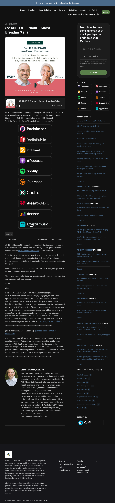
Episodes (31, 10)
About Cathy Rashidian (47, 10)
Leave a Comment (56, 239)
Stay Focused (83, 274)
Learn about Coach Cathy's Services (81, 14)
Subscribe (93, 73)
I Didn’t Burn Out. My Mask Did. (88, 126)
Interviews (82, 226)
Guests (82, 10)
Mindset (82, 408)
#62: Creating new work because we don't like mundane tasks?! (92, 255)
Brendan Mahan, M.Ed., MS (32, 370)
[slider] (35, 106)
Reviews (62, 10)
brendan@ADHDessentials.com (51, 321)
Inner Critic (82, 299)
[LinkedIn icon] (96, 461)
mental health (83, 204)
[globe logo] (22, 421)
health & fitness (84, 187)
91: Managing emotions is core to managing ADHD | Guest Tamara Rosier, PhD (92, 231)
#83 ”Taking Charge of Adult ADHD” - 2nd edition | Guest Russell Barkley (91, 238)
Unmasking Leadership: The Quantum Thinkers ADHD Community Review (90, 152)
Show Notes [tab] (12, 239)
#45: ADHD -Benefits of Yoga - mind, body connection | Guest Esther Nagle (92, 197)
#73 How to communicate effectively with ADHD (92, 304)
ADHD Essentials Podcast (28, 251)
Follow (105, 12)
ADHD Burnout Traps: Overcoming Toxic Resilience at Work (91, 145)
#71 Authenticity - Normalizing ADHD (90, 215)
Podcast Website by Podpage (39, 500)
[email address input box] (93, 56)
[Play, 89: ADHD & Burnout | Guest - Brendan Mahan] (17, 106)
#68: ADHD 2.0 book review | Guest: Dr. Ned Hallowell (92, 279)
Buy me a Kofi (93, 10)
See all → (80, 181)
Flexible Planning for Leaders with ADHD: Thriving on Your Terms (92, 167)
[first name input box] (93, 49)
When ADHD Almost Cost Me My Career (91, 121)
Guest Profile (42, 239)
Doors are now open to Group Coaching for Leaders (57, 3)
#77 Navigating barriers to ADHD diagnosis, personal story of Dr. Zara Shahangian (92, 358)
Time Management (85, 250)
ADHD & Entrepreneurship (88, 404)
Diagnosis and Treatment (88, 323)
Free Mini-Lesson (64, 470)
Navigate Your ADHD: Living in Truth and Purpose (91, 175)
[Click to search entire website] (98, 14)
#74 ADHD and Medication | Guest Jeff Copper (93, 335)
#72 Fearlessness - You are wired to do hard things (93, 209)
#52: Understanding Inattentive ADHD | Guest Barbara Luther (93, 263)
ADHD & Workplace (85, 345)
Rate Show (73, 10)
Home (22, 10)
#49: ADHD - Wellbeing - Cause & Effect (91, 191)
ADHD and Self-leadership (86, 139)
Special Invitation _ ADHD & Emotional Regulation (91, 132)
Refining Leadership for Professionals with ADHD (92, 160)
